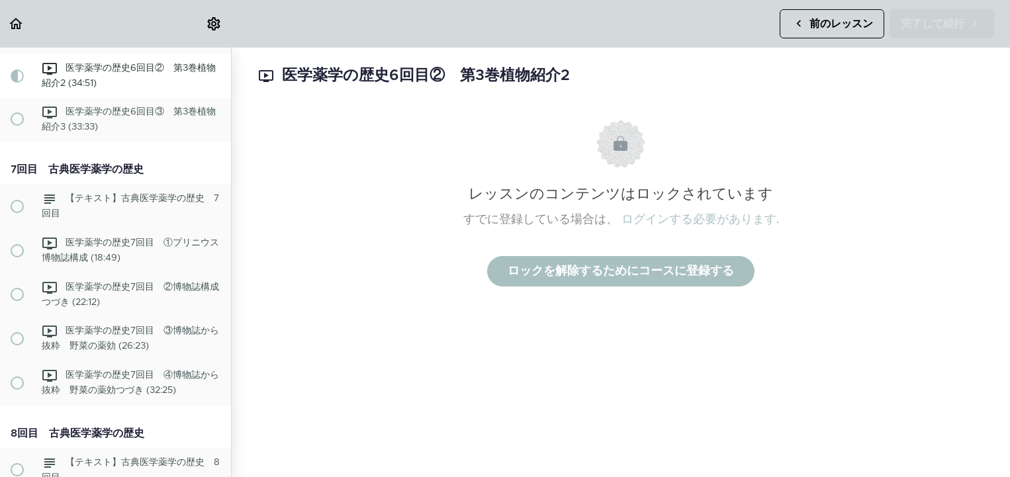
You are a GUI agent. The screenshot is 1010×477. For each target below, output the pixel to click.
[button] (16, 23)
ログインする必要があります (698, 220)
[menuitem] (214, 23)
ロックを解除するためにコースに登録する (621, 271)
